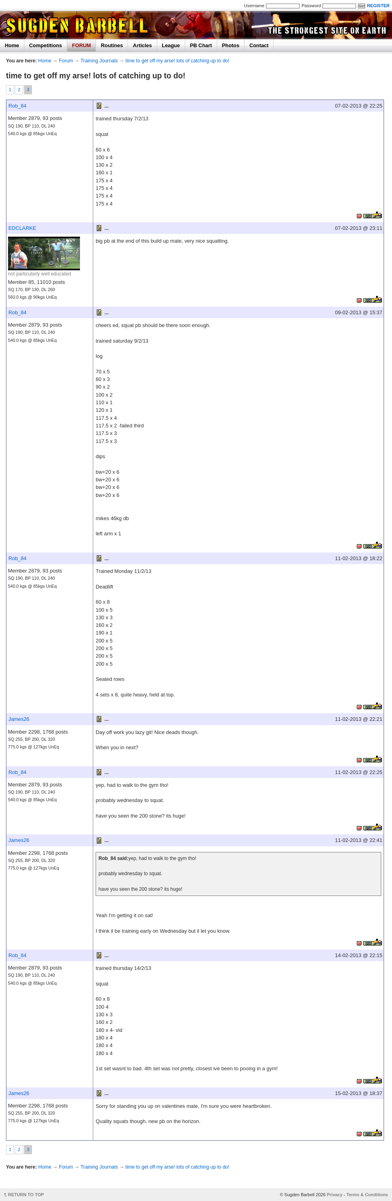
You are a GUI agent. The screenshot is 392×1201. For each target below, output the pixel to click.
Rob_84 (17, 106)
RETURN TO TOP (26, 1194)
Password (311, 5)
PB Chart (201, 45)
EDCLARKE (22, 228)
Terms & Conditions (367, 1194)
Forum (66, 61)
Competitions (45, 45)
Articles (142, 45)
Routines (112, 45)
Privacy (334, 1194)
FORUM (81, 45)
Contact (258, 45)
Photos (231, 45)
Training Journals (99, 61)
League (171, 45)
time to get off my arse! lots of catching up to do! (178, 61)
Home (12, 45)
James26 (18, 719)
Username (254, 5)
